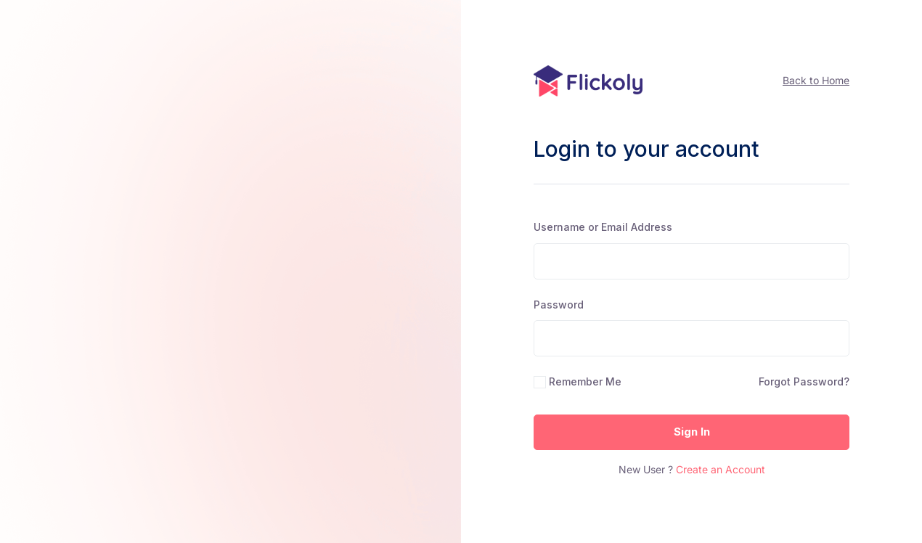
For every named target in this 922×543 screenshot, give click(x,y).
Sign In (692, 431)
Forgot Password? (804, 381)
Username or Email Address (603, 227)
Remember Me (585, 381)
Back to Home (816, 80)
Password (559, 304)
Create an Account (720, 469)
